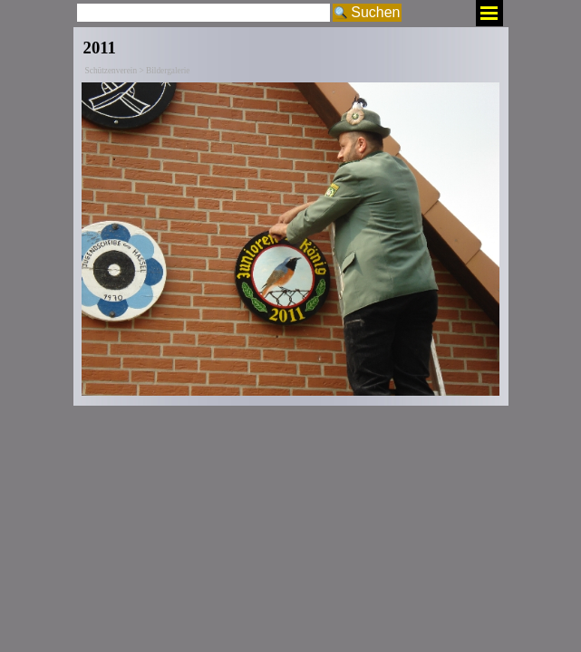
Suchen (375, 12)
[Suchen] (204, 13)
